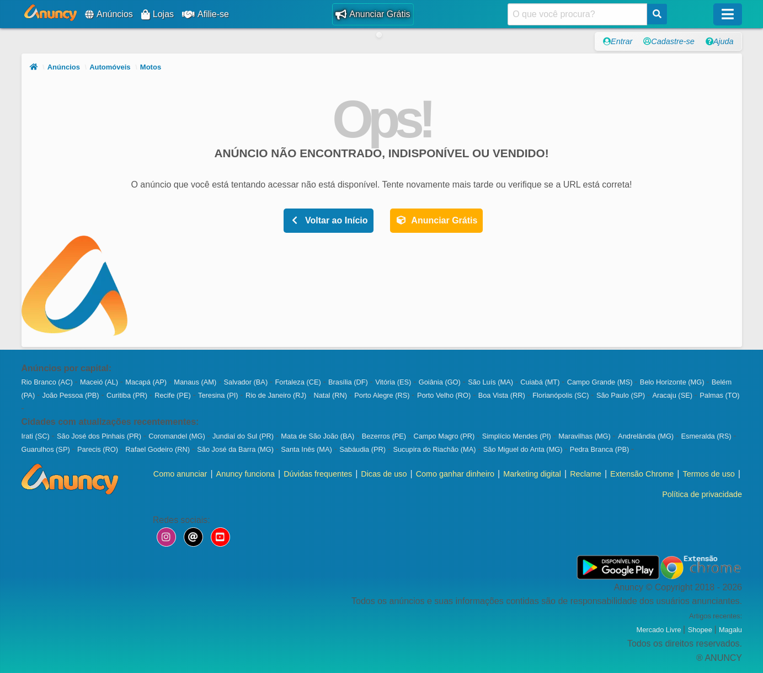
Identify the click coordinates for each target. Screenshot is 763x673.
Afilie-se (205, 14)
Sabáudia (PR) (363, 449)
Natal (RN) (331, 395)
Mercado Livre (659, 630)
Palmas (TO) (719, 395)
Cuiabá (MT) (541, 382)
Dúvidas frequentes (318, 473)
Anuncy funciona (245, 473)
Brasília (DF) (349, 382)
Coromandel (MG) (177, 436)
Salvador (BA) (246, 382)
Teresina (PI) (219, 395)
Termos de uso (708, 473)
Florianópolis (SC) (561, 395)
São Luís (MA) (491, 382)
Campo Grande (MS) (600, 382)
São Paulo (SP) (621, 395)
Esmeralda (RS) (707, 436)
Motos (150, 67)
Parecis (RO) (98, 449)
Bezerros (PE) (385, 436)
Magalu (730, 630)
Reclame (585, 473)
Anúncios (109, 14)
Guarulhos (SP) (47, 449)
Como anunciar (180, 473)
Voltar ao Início (328, 220)
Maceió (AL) (100, 382)
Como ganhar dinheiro (454, 473)
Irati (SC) (37, 436)
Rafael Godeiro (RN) (158, 449)
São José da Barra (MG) (236, 449)
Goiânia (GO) (441, 382)
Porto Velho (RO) (445, 395)
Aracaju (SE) (673, 395)
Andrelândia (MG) (647, 436)
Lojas (157, 14)
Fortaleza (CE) (299, 382)
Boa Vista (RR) (502, 395)
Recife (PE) (173, 395)
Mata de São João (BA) (318, 436)
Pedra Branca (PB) (600, 449)
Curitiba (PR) (128, 395)
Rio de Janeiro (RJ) (277, 395)
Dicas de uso (384, 473)
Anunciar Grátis (372, 14)
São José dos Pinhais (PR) (100, 436)
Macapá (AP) (146, 382)
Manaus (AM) (196, 382)
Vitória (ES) (394, 382)
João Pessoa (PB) (71, 395)
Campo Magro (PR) (445, 436)
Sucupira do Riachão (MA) (435, 449)
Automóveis (109, 67)
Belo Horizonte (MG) (673, 382)
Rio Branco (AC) (48, 382)
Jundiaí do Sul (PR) (244, 436)
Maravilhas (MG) (585, 436)
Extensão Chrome (642, 473)
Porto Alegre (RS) (383, 395)
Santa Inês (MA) (307, 449)
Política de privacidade (702, 494)
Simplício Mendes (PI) (517, 436)
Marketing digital (532, 473)
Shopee (700, 630)
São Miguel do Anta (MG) (523, 449)
